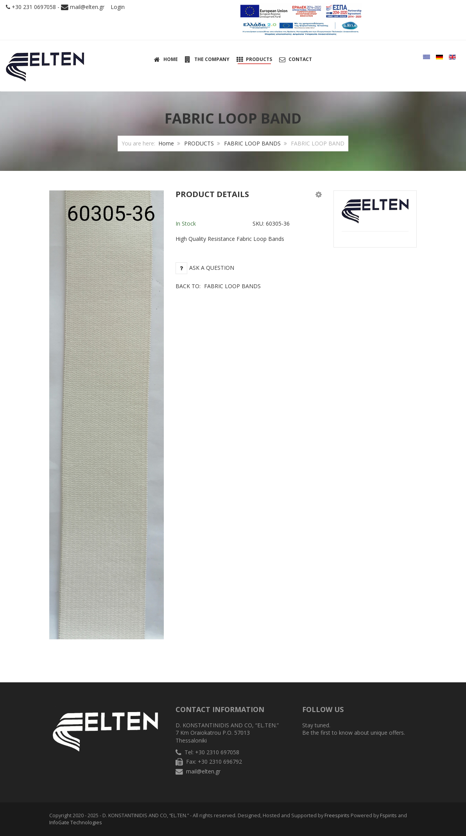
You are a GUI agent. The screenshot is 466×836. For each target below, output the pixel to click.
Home (166, 143)
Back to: (218, 286)
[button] (318, 194)
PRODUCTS (199, 143)
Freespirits (337, 815)
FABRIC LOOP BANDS (252, 143)
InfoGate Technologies (75, 822)
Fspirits (388, 815)
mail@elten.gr (87, 7)
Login (118, 7)
